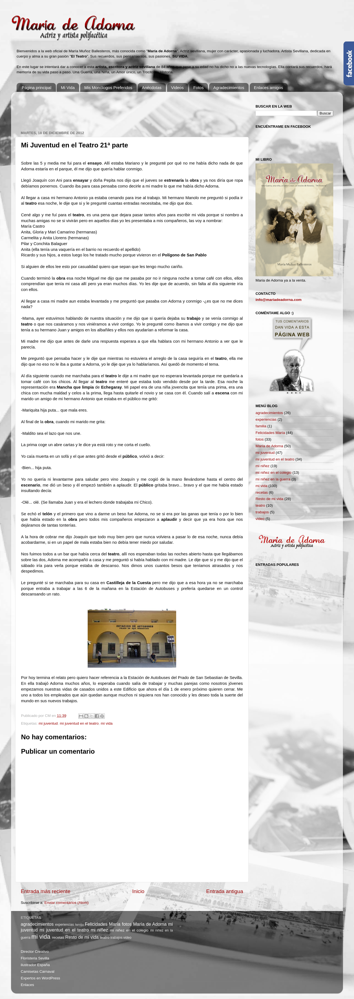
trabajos (262, 512)
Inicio (138, 891)
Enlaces (27, 985)
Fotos (198, 87)
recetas (262, 492)
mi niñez (262, 466)
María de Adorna (269, 446)
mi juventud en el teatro (79, 723)
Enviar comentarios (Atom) (67, 903)
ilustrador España (35, 965)
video (260, 519)
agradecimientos (269, 413)
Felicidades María (270, 433)
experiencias (266, 419)
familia (261, 426)
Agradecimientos (228, 87)
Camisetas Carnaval (37, 971)
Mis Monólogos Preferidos (108, 87)
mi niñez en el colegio (273, 472)
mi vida (107, 723)
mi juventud (48, 723)
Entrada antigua (224, 891)
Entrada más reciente (46, 891)
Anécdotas (152, 87)
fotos (260, 439)
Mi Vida (68, 87)
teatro (260, 505)
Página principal (36, 87)
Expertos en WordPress (40, 978)
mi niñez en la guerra (273, 479)
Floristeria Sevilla (35, 958)
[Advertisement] (121, 108)
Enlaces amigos (268, 87)
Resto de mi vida (269, 499)
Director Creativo (35, 951)
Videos (177, 87)
